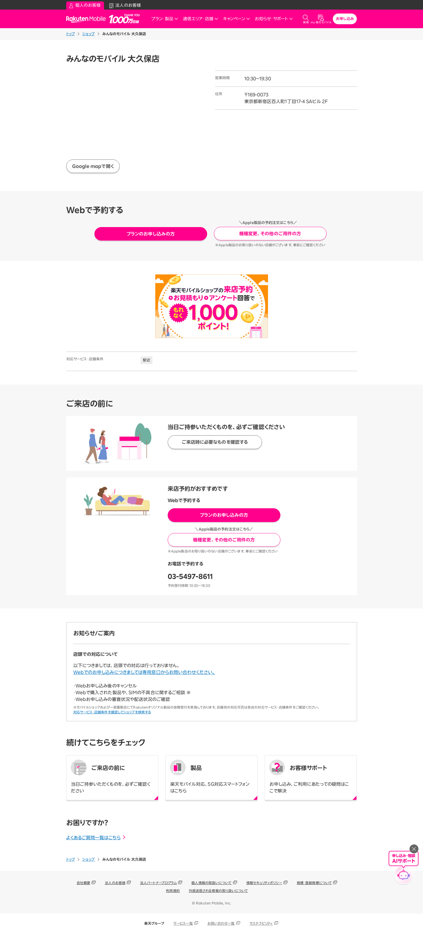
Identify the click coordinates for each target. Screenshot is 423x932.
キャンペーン (236, 19)
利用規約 (173, 890)
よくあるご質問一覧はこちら (96, 837)
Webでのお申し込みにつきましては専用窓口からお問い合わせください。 (144, 672)
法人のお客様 (115, 882)
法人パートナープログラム (158, 882)
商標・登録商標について (314, 882)
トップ (70, 34)
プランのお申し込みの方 (151, 234)
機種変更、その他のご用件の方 (270, 233)
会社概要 (83, 882)
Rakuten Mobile (87, 19)
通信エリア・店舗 (200, 19)
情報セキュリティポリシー (264, 882)
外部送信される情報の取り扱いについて (218, 890)
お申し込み (345, 19)
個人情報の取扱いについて (211, 882)
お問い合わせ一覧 (221, 923)
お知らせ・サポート (274, 19)
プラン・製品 (164, 19)
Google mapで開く (93, 166)
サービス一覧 (183, 923)
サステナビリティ (261, 923)
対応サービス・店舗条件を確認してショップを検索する (112, 712)
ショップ (88, 34)
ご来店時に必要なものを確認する (215, 442)
